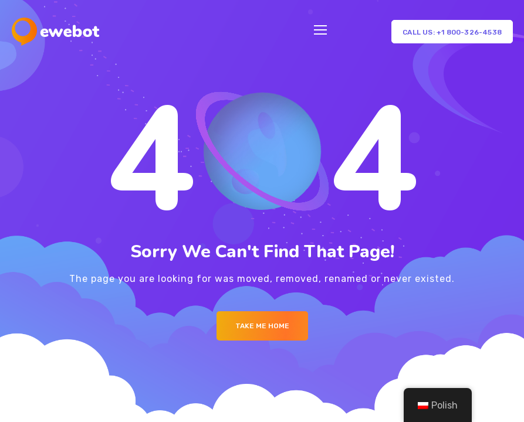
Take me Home (262, 326)
